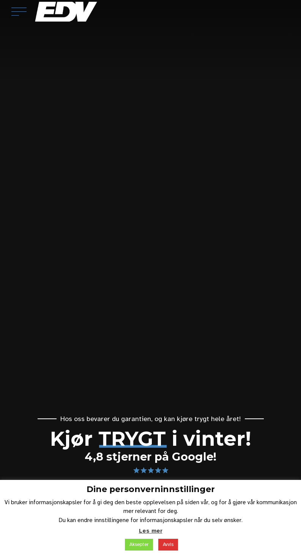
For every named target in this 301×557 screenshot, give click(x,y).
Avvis (168, 544)
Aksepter (138, 544)
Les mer (150, 530)
